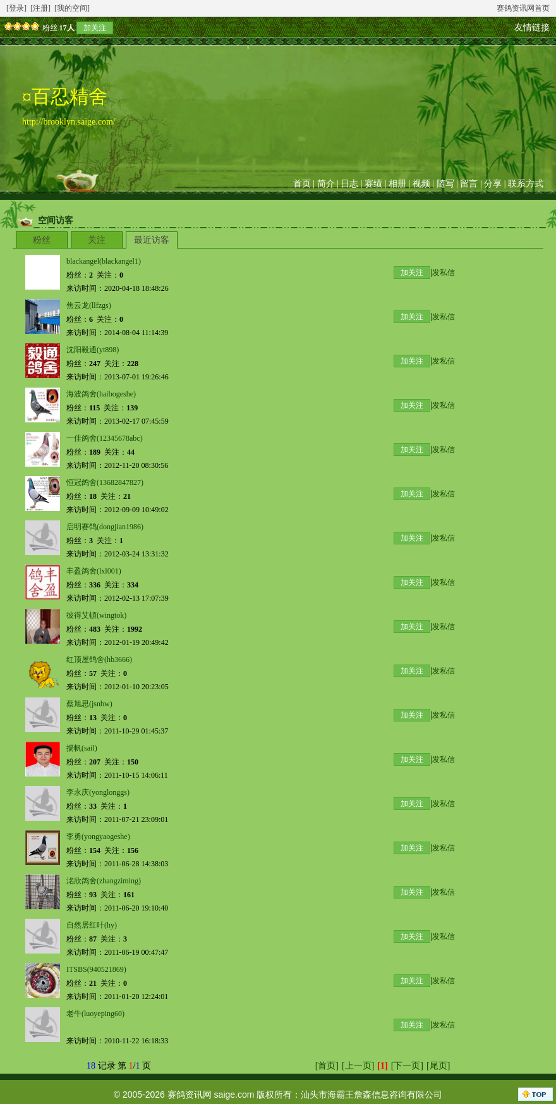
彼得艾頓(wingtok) (96, 615)
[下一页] (407, 1065)
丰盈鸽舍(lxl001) (93, 571)
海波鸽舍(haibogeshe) (101, 393)
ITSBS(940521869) (96, 969)
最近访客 (151, 240)
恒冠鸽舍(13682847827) (104, 482)
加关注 (94, 27)
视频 (421, 183)
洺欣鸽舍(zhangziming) (103, 880)
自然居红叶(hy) (91, 925)
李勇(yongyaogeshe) (98, 836)
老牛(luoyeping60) (95, 1013)
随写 (445, 183)
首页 (302, 183)
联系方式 (525, 183)
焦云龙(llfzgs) (88, 305)
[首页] (327, 1065)
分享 (493, 183)
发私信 (443, 272)
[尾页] (438, 1065)
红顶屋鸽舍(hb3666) (99, 659)
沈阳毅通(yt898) (92, 349)
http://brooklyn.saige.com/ (69, 121)
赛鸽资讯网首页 (523, 8)
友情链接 (532, 27)
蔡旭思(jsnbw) (89, 703)
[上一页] (358, 1065)
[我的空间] (72, 8)
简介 (326, 183)
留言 (469, 183)
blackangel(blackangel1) (103, 261)
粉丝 (42, 240)
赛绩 (373, 183)
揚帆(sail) (81, 748)
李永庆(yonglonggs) (98, 792)
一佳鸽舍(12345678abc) (104, 438)
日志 (349, 183)
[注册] (40, 8)
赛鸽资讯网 (189, 1094)
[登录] (16, 8)
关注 (97, 240)
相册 (397, 183)
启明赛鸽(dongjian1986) (104, 526)
